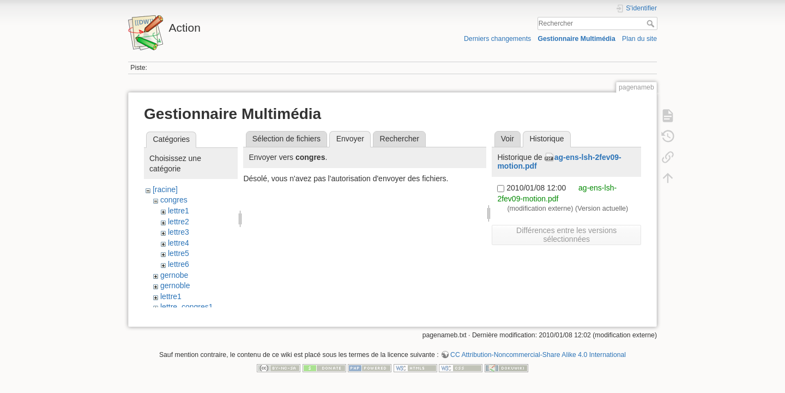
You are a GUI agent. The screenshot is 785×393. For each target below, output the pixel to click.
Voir (507, 138)
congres (174, 199)
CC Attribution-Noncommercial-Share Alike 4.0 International (538, 357)
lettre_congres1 (186, 306)
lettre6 (178, 264)
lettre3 (178, 232)
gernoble (175, 285)
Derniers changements (497, 39)
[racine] (165, 189)
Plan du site (639, 39)
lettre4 (178, 243)
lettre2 (178, 221)
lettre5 (178, 253)
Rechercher (652, 23)
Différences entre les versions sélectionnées (566, 234)
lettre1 (178, 210)
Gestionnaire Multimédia (576, 39)
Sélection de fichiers (286, 138)
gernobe (174, 275)
